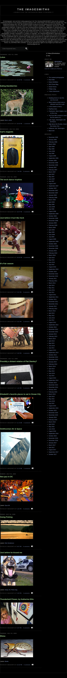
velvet (10, 120)
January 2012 (53, 306)
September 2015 (53, 408)
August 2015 (52, 405)
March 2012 (52, 311)
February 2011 (53, 281)
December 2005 (53, 137)
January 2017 (53, 443)
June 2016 (52, 429)
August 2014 (52, 378)
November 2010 (53, 274)
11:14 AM (20, 422)
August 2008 (52, 211)
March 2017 (52, 445)
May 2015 (51, 399)
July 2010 (51, 264)
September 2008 (53, 213)
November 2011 (53, 301)
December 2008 (53, 220)
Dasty (6, 590)
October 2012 (53, 327)
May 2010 (51, 260)
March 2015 (52, 394)
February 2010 (53, 253)
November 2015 (53, 412)
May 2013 (51, 343)
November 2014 (53, 385)
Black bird (51, 130)
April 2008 (52, 202)
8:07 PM (19, 546)
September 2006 (53, 158)
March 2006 (52, 144)
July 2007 (51, 181)
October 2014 (53, 382)
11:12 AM (20, 468)
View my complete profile (53, 68)
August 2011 (52, 294)
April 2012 (52, 313)
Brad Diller (52, 79)
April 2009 (52, 230)
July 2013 (51, 348)
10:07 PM (20, 211)
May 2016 (51, 426)
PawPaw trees (53, 109)
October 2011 (53, 299)
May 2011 (51, 287)
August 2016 (52, 431)
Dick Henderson (9, 543)
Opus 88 (7, 505)
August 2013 (52, 350)
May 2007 (51, 176)
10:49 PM (20, 79)
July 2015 (51, 403)
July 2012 (51, 320)
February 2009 (53, 225)
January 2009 (53, 223)
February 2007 (53, 169)
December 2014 (53, 387)
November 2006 (53, 162)
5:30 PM (19, 353)
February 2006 (53, 142)
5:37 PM (19, 627)
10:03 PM (20, 257)
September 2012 (53, 325)
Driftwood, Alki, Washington (57, 128)
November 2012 (53, 329)
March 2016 (52, 422)
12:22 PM (20, 664)
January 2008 (53, 195)
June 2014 (52, 373)
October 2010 (53, 271)
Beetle (6, 661)
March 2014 (52, 366)
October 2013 (53, 355)
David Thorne (53, 86)
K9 (9, 590)
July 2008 (51, 209)
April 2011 (52, 285)
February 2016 (53, 419)
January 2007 (53, 167)
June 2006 (52, 151)
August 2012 (52, 322)
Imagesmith (58, 61)
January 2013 (53, 334)
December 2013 (53, 359)
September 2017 (53, 452)
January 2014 (53, 362)
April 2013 (52, 341)
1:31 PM (19, 508)
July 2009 (51, 237)
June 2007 (52, 179)
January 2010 (53, 250)
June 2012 (52, 318)
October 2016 (53, 436)
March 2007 (52, 172)
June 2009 (52, 234)
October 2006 (53, 160)
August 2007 (52, 183)
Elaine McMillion (53, 82)
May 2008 (51, 204)
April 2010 (52, 257)
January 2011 (53, 278)
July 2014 (51, 375)
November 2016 (53, 438)
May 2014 (51, 371)
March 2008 (52, 200)
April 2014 (52, 368)
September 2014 (53, 380)
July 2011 (51, 292)
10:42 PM (20, 123)
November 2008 (53, 218)
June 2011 (52, 290)
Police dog (14, 590)
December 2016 (53, 440)
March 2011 (52, 283)
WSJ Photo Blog (53, 84)
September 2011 (53, 297)
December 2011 (53, 304)
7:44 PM (19, 171)
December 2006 (53, 165)
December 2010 (53, 276)
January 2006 (53, 139)
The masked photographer (56, 77)
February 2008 (53, 197)
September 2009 (53, 241)
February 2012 (53, 308)
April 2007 (52, 174)
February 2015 (53, 392)
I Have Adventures (54, 91)
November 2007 (53, 190)
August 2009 (52, 239)
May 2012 (51, 315)
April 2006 (52, 146)
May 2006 (51, 149)
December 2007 (53, 193)
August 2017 (52, 449)
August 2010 (52, 267)
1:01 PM (19, 388)
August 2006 (52, 156)
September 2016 (53, 433)
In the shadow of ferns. (55, 106)
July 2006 (51, 153)
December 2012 (53, 331)
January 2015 (53, 389)
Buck (6, 120)
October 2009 (53, 244)
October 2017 (53, 454)
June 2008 (52, 207)
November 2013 (53, 357)
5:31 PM (19, 292)
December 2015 (53, 415)
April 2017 (52, 447)
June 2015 (52, 401)
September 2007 (53, 186)
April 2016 (52, 424)
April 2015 (52, 396)
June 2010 (52, 262)
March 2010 (52, 255)
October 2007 (53, 188)
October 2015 (53, 410)
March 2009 (52, 227)
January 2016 (53, 417)
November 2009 (53, 246)
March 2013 (52, 338)
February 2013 (53, 336)
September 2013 (53, 352)
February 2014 (53, 364)
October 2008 (53, 216)
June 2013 (52, 345)
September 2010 (53, 269)
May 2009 (51, 232)
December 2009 (53, 248)
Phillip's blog (52, 89)
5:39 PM (19, 593)
